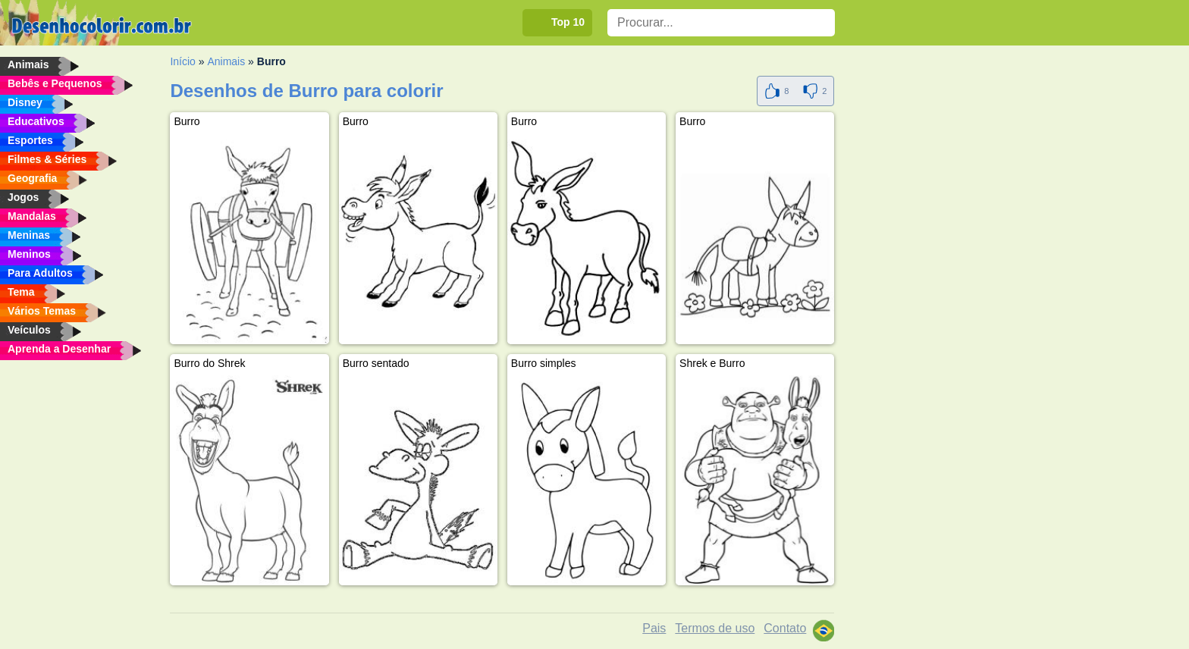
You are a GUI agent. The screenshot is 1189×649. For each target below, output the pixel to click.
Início (182, 61)
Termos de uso (714, 628)
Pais (654, 628)
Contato (785, 628)
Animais (226, 61)
